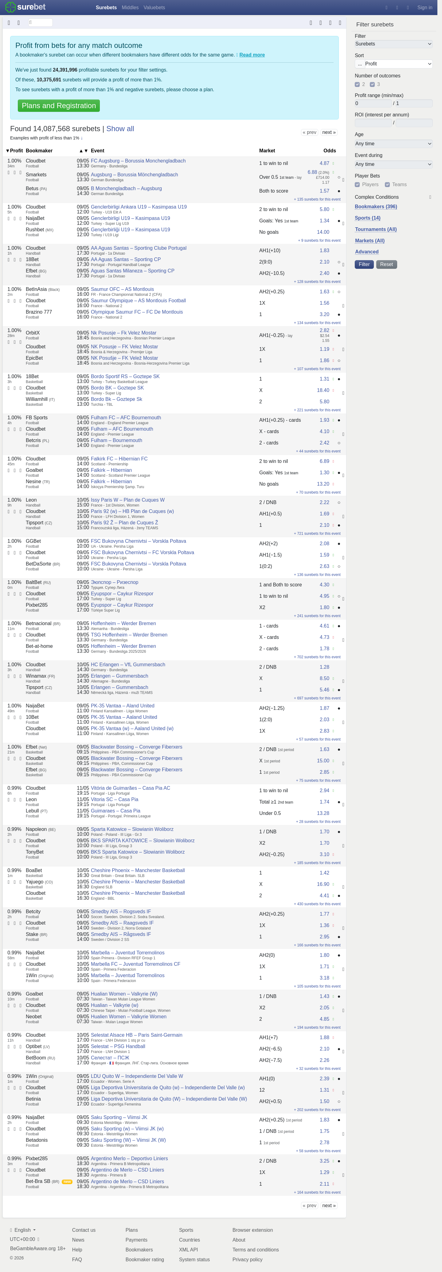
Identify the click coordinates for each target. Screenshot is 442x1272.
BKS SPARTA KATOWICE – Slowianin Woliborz (143, 840)
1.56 (324, 303)
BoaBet (34, 870)
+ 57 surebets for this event (318, 739)
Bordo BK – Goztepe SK (117, 387)
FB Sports (37, 417)
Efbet (36, 270)
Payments (136, 1240)
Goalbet (34, 470)
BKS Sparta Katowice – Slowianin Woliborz (138, 852)
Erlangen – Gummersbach (119, 676)
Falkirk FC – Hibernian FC (119, 458)
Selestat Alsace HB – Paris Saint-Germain (136, 1035)
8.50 (324, 678)
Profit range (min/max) (379, 95)
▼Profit (14, 150)
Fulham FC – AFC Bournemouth (126, 417)
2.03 (324, 719)
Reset (386, 264)
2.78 (324, 1142)
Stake (36, 934)
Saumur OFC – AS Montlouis (122, 289)
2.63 (324, 566)
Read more (252, 54)
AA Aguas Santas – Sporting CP (126, 259)
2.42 (324, 442)
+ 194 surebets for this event (317, 1027)
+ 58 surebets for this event (318, 1151)
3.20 (324, 314)
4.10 (324, 431)
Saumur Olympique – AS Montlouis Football (138, 300)
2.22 (324, 502)
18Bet (32, 259)
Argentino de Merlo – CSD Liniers (127, 1169)
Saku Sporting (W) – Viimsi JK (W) (128, 1140)
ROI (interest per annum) (382, 114)
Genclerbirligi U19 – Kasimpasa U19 (130, 218)
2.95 (324, 936)
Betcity (33, 911)
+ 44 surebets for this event (318, 451)
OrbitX (33, 332)
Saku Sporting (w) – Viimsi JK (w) (127, 1128)
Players (370, 184)
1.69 (324, 513)
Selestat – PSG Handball (118, 1046)
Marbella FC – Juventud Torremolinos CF (135, 964)
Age (359, 134)
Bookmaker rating (145, 1259)
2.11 (324, 1184)
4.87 (324, 163)
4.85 (324, 1019)
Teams (399, 184)
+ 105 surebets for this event (317, 986)
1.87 (324, 708)
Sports (186, 1230)
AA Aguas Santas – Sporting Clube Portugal (138, 248)
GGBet (33, 541)
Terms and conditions (256, 1249)
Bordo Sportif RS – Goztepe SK (125, 376)
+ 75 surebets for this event (318, 780)
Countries (189, 1240)
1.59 (324, 555)
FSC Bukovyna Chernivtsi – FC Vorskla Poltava (142, 552)
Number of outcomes (378, 75)
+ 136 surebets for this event (317, 575)
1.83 (324, 250)
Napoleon (41, 829)
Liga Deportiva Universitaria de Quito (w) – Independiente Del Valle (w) (168, 1087)
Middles (130, 7)
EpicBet (34, 358)
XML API (188, 1249)
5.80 (324, 209)
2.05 (324, 1007)
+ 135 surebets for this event (317, 199)
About (239, 1240)
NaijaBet (35, 218)
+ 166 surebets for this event (317, 945)
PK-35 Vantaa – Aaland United (124, 717)
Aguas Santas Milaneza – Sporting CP (132, 270)
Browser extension (253, 1230)
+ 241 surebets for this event (317, 616)
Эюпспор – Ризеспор (115, 582)
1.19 (324, 349)
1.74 (324, 801)
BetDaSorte (43, 563)
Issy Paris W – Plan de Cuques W (128, 500)
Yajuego (39, 881)
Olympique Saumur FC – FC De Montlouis (137, 312)
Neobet (34, 1016)
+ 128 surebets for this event (317, 282)
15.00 (323, 760)
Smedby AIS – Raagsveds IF (122, 923)
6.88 (312, 172)
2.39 (324, 1078)
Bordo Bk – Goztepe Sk (116, 399)
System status (194, 1259)
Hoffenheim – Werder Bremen (123, 623)
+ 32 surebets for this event (318, 1069)
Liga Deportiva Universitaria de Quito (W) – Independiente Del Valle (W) (169, 1099)
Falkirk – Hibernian (111, 470)
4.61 (324, 625)
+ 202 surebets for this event (317, 1110)
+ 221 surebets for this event (317, 410)
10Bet (32, 717)
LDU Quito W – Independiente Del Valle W (137, 1076)
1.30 (324, 472)
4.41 (324, 895)
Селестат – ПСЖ (110, 1057)
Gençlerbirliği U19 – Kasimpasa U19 (130, 229)
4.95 (324, 596)
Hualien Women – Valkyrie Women (128, 1016)
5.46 (324, 689)
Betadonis (37, 1140)
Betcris (37, 440)
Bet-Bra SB (42, 1181)
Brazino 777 (39, 312)
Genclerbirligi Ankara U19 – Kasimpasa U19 (139, 206)
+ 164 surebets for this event (317, 1192)
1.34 (324, 220)
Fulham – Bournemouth (116, 440)
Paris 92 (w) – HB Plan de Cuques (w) (132, 511)
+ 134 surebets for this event (317, 323)
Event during (368, 155)
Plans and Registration (59, 105)
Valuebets (154, 7)
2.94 (324, 790)
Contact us (84, 1230)
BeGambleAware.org (33, 1248)
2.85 (324, 772)
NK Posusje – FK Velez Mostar (124, 346)
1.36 (324, 925)
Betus (36, 188)
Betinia (33, 1099)
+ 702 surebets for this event (317, 657)
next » (329, 132)
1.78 (324, 648)
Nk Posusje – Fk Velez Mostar (123, 332)
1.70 (324, 831)
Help (77, 1249)
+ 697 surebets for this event (317, 698)
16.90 (323, 884)
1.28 (324, 667)
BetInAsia (43, 289)
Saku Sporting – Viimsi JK (119, 1117)
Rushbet (39, 229)
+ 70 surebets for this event (318, 492)
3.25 (324, 1161)
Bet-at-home (39, 646)
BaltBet (38, 582)
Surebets (106, 7)
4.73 (324, 637)
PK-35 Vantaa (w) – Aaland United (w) (132, 728)
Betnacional (43, 623)
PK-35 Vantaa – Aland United (123, 705)
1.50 (324, 1101)
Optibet (38, 1046)
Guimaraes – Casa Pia (115, 810)
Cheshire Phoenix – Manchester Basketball (138, 870)
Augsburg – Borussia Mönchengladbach (134, 174)
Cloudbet (35, 160)
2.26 (324, 1060)
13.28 (323, 813)
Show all (120, 128)
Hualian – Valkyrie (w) (114, 1005)
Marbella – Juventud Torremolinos (128, 952)
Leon (31, 500)
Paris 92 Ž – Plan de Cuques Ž (124, 522)
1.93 (324, 420)
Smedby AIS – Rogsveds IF (121, 911)
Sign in (424, 7)
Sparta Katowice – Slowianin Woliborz (132, 829)
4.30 (324, 584)
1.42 (324, 872)
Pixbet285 (37, 605)
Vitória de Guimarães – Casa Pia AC (130, 788)
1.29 (324, 1172)
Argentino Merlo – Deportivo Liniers (129, 1158)
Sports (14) (368, 218)
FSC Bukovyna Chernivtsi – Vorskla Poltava (138, 541)
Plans (132, 1230)
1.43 (324, 996)
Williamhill (40, 399)
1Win (39, 975)
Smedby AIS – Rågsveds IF (121, 934)
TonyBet (35, 852)
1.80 (324, 607)
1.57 (324, 191)
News (78, 1240)
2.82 (324, 330)
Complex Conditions (377, 197)
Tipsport (39, 522)
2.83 (324, 731)
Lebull (36, 810)
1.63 (324, 291)
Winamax (40, 676)
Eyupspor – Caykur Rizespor (122, 593)
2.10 (324, 261)
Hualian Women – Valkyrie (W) (124, 993)
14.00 (323, 232)
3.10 (324, 854)
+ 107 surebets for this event (317, 369)
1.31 (324, 379)
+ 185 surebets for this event (317, 863)
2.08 (324, 543)
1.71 (324, 966)
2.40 (324, 273)
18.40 (323, 390)
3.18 (324, 977)
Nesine (38, 481)
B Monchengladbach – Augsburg (126, 188)
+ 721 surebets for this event (317, 533)
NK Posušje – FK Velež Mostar (124, 358)
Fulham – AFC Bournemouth (122, 429)
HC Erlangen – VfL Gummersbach (128, 664)
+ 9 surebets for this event (319, 240)
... (360, 63)
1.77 (324, 914)
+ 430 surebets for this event (317, 904)
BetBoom (40, 1057)
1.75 (324, 1131)
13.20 (323, 484)
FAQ (77, 1259)
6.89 (324, 461)
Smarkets (36, 174)
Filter (360, 35)
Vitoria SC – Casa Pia (114, 799)
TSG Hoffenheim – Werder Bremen (129, 634)
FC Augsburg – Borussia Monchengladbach (138, 160)
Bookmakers (139, 1249)
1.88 (324, 1037)
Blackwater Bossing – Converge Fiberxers (136, 747)
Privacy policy (248, 1259)
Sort (359, 55)
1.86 (324, 360)
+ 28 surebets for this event (318, 822)
